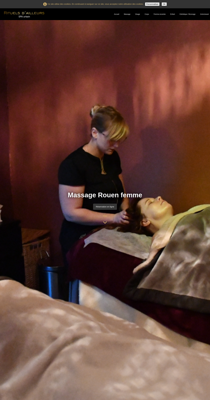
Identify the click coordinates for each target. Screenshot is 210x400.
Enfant (172, 14)
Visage (137, 14)
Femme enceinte (160, 14)
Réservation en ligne (105, 206)
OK (164, 4)
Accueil (116, 14)
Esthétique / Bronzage (187, 14)
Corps (147, 14)
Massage (127, 14)
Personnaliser (152, 4)
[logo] (24, 13)
